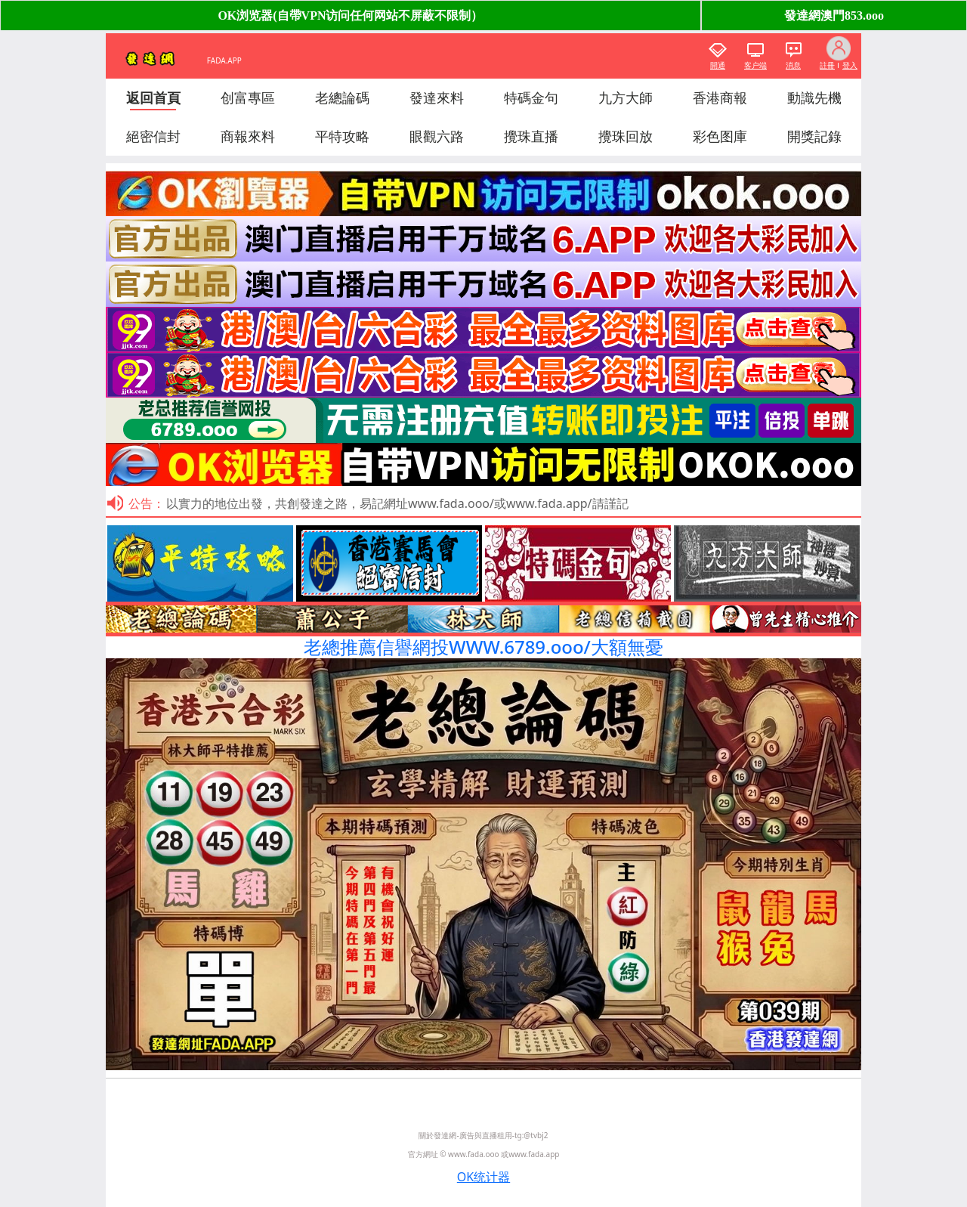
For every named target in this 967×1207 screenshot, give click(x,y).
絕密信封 (153, 136)
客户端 (755, 65)
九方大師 (625, 97)
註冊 (827, 65)
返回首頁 (153, 97)
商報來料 (248, 136)
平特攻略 (342, 136)
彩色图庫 (720, 136)
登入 (849, 65)
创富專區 (248, 97)
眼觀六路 (436, 136)
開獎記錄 (814, 136)
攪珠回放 (625, 136)
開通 (717, 65)
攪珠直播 (531, 136)
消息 (793, 65)
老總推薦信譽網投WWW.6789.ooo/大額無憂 (483, 646)
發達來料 (436, 97)
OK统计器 (483, 1176)
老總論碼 (342, 97)
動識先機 (814, 97)
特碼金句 (531, 97)
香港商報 (720, 97)
